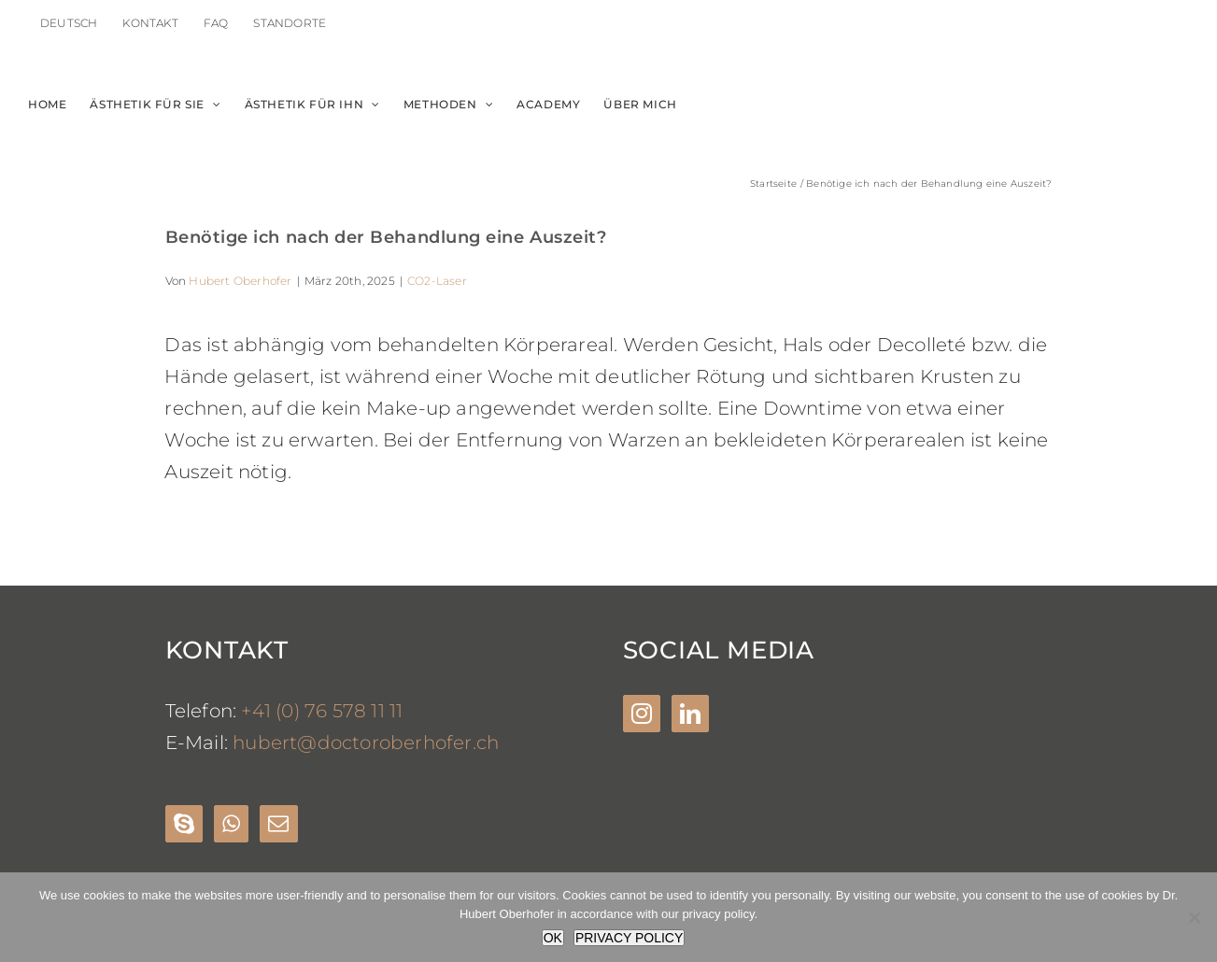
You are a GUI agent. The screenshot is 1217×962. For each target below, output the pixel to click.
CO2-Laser (437, 281)
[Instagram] (641, 713)
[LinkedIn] (690, 713)
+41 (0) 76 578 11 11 (322, 711)
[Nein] (1193, 917)
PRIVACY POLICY (629, 937)
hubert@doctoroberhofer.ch (366, 742)
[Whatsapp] (231, 823)
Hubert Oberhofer (240, 281)
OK (553, 937)
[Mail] (278, 823)
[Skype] (184, 823)
